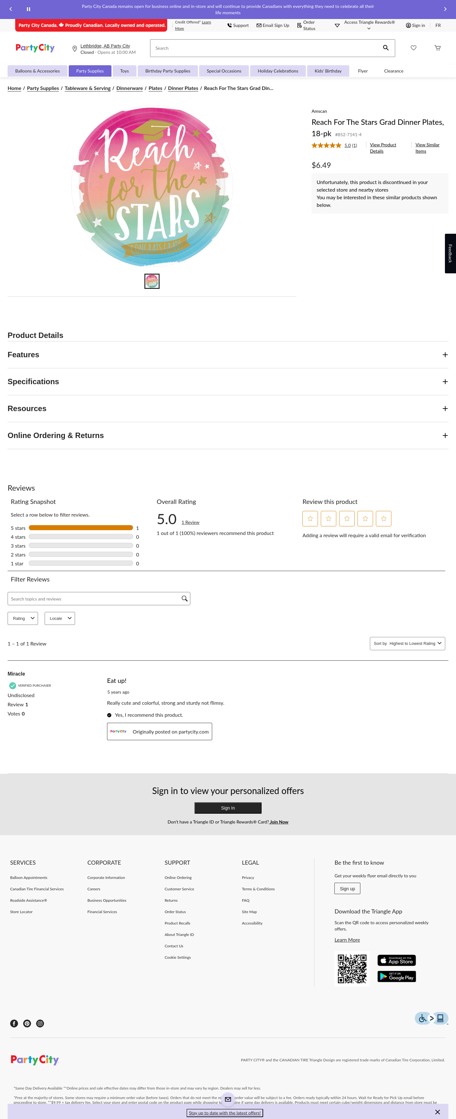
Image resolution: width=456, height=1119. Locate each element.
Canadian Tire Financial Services (37, 889)
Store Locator (21, 911)
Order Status (306, 25)
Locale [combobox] (61, 618)
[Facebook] (14, 1023)
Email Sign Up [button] (272, 25)
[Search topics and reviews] (99, 598)
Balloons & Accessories (37, 70)
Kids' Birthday (328, 70)
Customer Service (179, 889)
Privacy (248, 877)
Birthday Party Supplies (167, 70)
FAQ (246, 900)
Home (14, 88)
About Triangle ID (179, 934)
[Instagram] (40, 1023)
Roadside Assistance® (28, 900)
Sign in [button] (415, 25)
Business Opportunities (106, 900)
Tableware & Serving (88, 88)
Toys (124, 70)
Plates (155, 88)
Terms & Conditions (258, 889)
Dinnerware (129, 88)
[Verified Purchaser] (31, 685)
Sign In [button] (228, 808)
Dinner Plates (183, 88)
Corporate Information (106, 877)
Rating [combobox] (24, 618)
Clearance (393, 70)
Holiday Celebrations (278, 70)
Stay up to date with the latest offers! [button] (225, 1113)
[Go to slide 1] (152, 281)
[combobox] (412, 643)
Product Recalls (177, 923)
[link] (337, 145)
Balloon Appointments (29, 877)
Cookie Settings (178, 957)
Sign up (347, 888)
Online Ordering (178, 877)
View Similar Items (427, 148)
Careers (93, 889)
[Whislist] (413, 48)
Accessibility (252, 923)
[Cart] (437, 48)
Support (238, 25)
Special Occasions (224, 70)
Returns (171, 900)
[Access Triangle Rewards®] (369, 25)
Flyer (363, 70)
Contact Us (174, 946)
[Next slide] (445, 9)
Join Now (278, 821)
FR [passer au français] (438, 25)
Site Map (249, 911)
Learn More (347, 940)
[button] (386, 48)
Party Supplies (90, 70)
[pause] (28, 9)
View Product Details (383, 148)
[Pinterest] (27, 1023)
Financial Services (102, 911)
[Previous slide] (11, 9)
